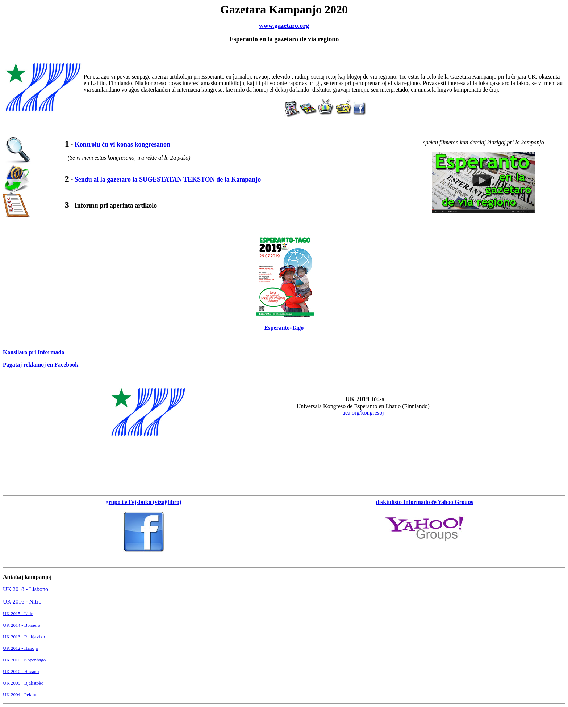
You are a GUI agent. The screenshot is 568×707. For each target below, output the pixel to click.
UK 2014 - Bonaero (21, 625)
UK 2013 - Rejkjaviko (24, 636)
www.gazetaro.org (284, 25)
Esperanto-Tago (284, 328)
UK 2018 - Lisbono (25, 589)
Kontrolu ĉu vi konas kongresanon (122, 144)
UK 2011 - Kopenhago (24, 659)
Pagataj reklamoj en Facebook (40, 364)
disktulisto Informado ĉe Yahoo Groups (424, 502)
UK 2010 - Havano (21, 671)
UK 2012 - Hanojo (20, 648)
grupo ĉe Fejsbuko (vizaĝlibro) (143, 502)
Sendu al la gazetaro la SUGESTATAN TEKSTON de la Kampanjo (168, 179)
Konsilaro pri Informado (33, 352)
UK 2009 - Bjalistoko (23, 683)
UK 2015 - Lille (18, 613)
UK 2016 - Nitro (22, 601)
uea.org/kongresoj (363, 413)
